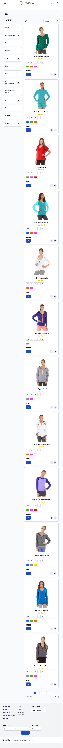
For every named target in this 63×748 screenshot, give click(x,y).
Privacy (20, 709)
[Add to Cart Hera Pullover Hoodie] (28, 130)
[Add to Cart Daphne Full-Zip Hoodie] (28, 351)
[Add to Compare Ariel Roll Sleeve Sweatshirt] (55, 517)
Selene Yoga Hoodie (41, 278)
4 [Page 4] (44, 693)
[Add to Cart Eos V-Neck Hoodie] (28, 628)
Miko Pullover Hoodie (41, 223)
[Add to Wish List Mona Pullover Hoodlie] (51, 74)
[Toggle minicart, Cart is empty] (57, 3)
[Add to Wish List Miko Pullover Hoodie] (51, 240)
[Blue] (28, 122)
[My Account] (54, 3)
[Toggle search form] (51, 3)
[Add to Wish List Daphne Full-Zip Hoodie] (51, 351)
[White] (35, 288)
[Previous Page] (31, 693)
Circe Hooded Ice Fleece (41, 666)
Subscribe (25, 733)
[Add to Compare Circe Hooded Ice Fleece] (55, 684)
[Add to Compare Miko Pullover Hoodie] (55, 240)
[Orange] (31, 66)
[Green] (28, 66)
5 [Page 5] (47, 693)
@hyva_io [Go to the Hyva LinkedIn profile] (31, 740)
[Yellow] (35, 565)
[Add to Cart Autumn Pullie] (28, 185)
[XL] (42, 62)
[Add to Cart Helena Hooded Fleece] (28, 573)
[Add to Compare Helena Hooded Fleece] (55, 573)
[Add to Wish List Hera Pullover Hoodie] (51, 130)
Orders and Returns (9, 715)
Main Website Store (37, 710)
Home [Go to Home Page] (4, 8)
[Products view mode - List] (28, 21)
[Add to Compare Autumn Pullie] (55, 185)
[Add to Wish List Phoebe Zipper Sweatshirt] (51, 407)
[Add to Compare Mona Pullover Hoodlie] (55, 74)
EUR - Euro (35, 729)
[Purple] (35, 66)
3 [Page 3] (41, 693)
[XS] (28, 62)
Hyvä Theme (7, 740)
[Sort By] (50, 21)
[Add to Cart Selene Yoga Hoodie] (28, 296)
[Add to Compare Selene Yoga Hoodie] (55, 296)
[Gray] (28, 399)
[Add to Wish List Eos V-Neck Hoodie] (51, 628)
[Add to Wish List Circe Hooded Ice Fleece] (51, 684)
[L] (39, 62)
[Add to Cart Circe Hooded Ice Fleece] (28, 684)
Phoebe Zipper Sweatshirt (41, 389)
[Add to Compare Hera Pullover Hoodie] (55, 130)
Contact (5, 719)
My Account (6, 712)
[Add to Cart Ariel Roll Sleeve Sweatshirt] (28, 518)
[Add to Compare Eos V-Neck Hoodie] (55, 628)
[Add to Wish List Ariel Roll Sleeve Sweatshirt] (51, 517)
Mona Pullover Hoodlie (41, 56)
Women (10, 8)
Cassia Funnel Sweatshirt (41, 444)
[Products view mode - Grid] (26, 21)
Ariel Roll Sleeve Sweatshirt (41, 500)
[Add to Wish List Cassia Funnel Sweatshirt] (51, 462)
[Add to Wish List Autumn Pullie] (51, 185)
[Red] (35, 177)
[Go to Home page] (27, 3)
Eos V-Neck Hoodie (41, 610)
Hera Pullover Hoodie (41, 112)
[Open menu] (5, 3)
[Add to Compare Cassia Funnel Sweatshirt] (55, 462)
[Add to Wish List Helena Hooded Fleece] (51, 573)
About (5, 709)
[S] (31, 62)
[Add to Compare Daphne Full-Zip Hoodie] (55, 351)
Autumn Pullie (41, 167)
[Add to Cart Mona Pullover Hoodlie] (28, 74)
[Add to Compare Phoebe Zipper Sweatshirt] (55, 407)
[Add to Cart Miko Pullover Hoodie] (28, 241)
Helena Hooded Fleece (41, 555)
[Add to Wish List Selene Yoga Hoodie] (51, 296)
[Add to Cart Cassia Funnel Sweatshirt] (28, 462)
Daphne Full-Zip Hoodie (41, 333)
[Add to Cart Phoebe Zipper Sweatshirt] (28, 407)
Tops (15, 8)
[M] (35, 62)
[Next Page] (51, 693)
